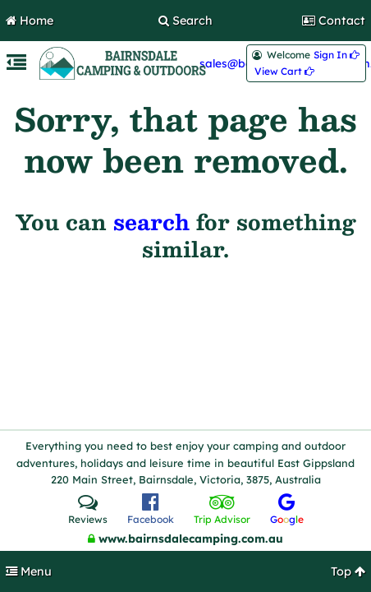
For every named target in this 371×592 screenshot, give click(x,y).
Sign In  (337, 55)
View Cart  (284, 71)
